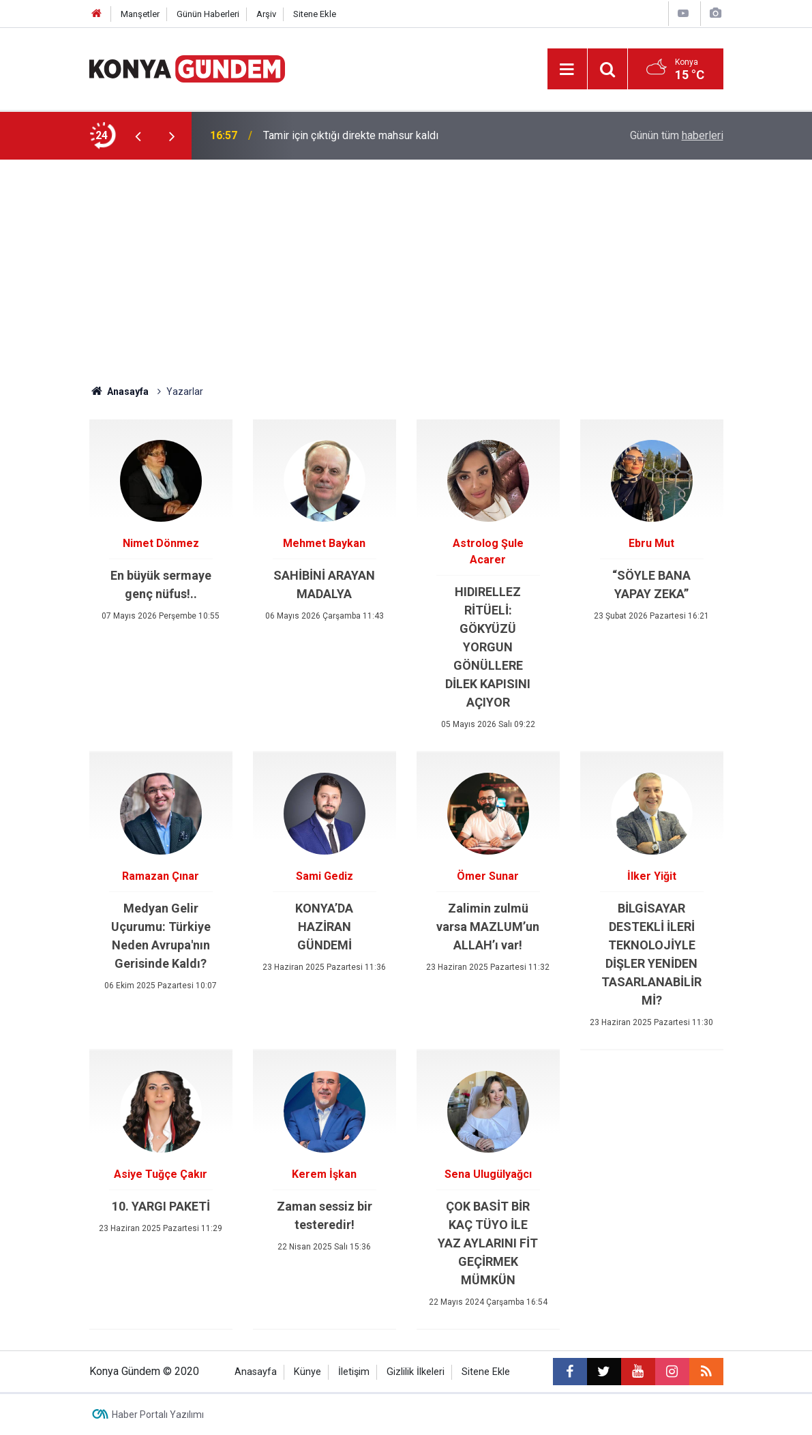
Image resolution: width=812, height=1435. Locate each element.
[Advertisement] (406, 261)
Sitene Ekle (314, 14)
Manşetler (140, 14)
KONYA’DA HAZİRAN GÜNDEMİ (324, 926)
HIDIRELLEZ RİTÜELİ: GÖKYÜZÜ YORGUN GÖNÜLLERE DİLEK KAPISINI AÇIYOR (487, 647)
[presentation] (138, 136)
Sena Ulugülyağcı (488, 1174)
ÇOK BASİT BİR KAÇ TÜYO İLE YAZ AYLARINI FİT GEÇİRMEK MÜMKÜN (488, 1243)
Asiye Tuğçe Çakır (160, 1174)
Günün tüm (676, 135)
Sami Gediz (324, 876)
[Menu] (567, 70)
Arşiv (266, 14)
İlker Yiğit (651, 876)
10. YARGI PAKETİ (161, 1206)
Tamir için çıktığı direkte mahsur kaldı (350, 135)
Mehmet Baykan (324, 543)
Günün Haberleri (208, 14)
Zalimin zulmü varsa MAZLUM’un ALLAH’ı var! (487, 926)
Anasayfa (119, 391)
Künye (307, 1372)
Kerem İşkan (324, 1174)
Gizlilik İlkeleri (416, 1372)
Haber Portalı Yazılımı (158, 1414)
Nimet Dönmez (161, 543)
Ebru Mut (651, 543)
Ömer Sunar (488, 876)
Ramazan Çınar (160, 876)
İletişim (354, 1372)
